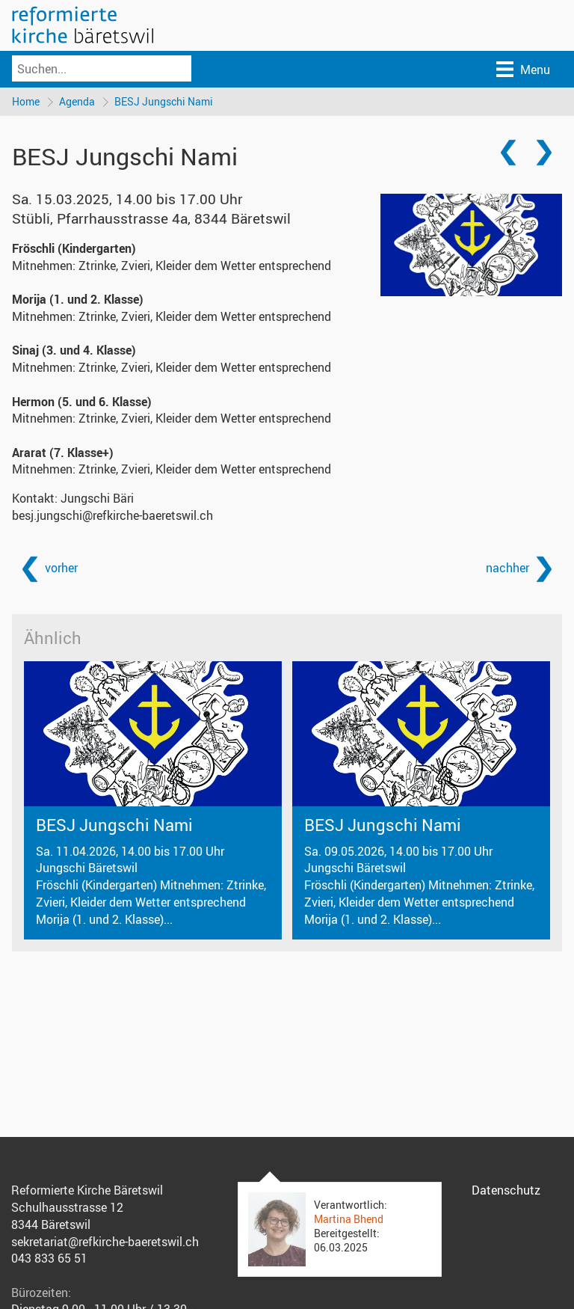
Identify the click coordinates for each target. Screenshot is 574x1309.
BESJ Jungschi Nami (163, 101)
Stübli (151, 218)
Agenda (77, 101)
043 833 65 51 (49, 1258)
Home (26, 101)
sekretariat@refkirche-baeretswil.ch (105, 1241)
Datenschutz (506, 1190)
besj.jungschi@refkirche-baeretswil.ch (112, 515)
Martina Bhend (348, 1219)
